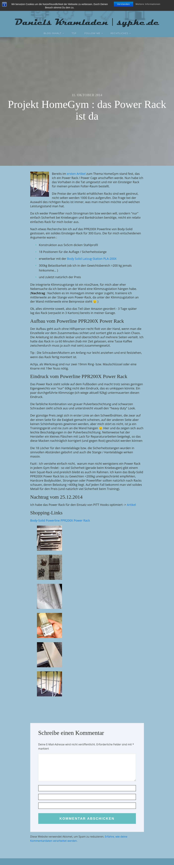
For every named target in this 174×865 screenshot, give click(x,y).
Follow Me (92, 33)
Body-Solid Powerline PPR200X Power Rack (60, 520)
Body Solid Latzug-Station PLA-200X (92, 259)
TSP (74, 33)
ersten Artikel (76, 174)
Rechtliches (119, 33)
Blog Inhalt (53, 33)
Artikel (131, 505)
